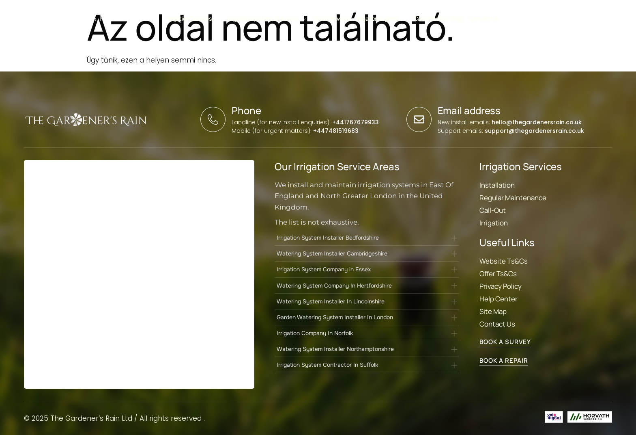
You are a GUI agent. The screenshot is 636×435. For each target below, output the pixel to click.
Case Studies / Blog (438, 18)
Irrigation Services (193, 18)
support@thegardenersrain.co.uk (534, 131)
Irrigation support (382, 18)
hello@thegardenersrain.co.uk (537, 122)
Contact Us (483, 18)
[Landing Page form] (138, 275)
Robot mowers (332, 18)
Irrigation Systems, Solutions (267, 18)
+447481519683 (336, 131)
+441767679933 (355, 122)
